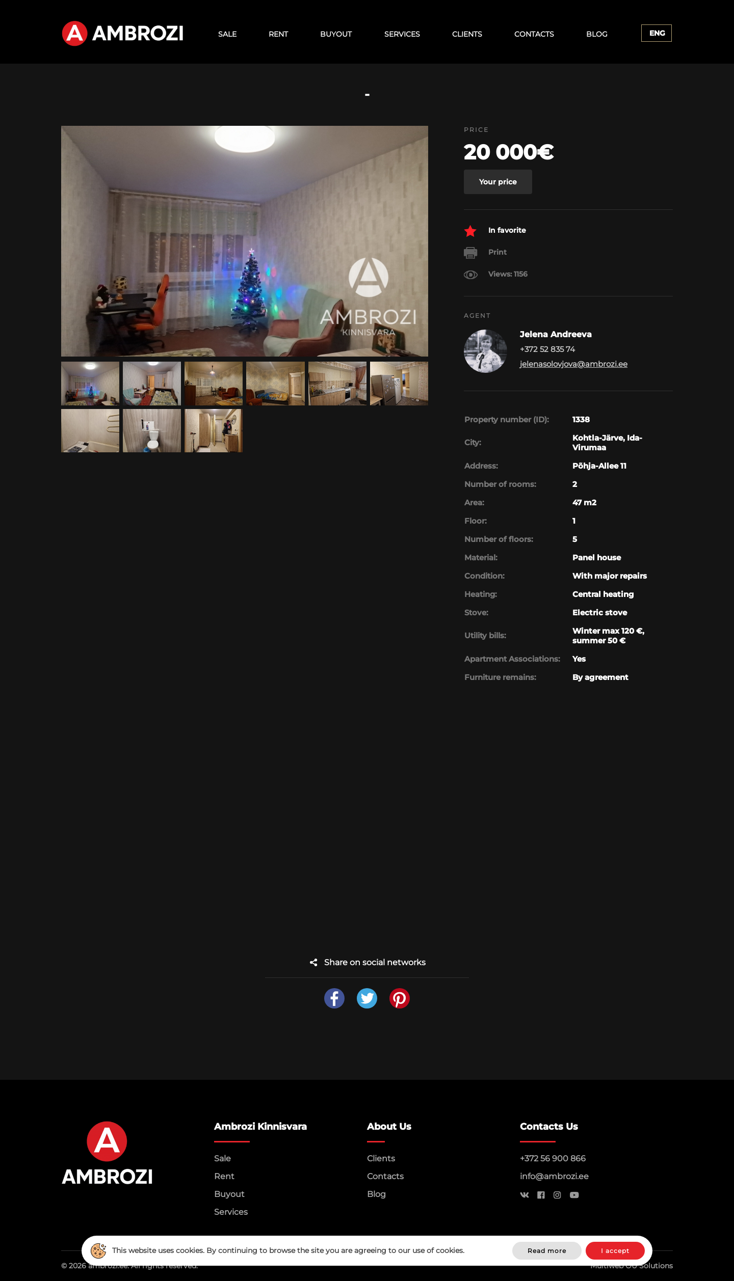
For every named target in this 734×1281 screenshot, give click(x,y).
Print (485, 253)
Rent (278, 34)
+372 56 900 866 (553, 1158)
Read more (547, 1251)
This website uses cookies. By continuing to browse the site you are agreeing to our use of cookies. (288, 1250)
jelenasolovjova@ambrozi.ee (573, 364)
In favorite (495, 231)
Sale (227, 34)
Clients (467, 34)
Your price (498, 181)
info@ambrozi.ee (554, 1176)
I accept (615, 1251)
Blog (597, 34)
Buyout (336, 34)
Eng (657, 33)
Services (402, 34)
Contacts (534, 34)
